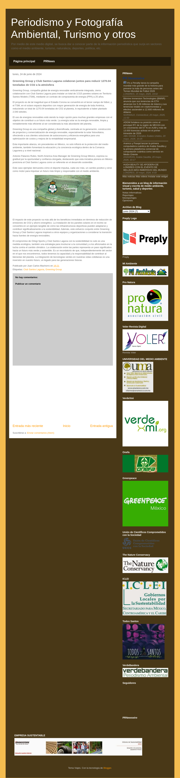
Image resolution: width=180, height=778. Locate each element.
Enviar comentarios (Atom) (40, 433)
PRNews (49, 61)
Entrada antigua (101, 426)
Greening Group (53, 269)
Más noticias (129, 176)
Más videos (141, 176)
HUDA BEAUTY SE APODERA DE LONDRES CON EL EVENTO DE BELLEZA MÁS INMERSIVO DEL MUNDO (145, 167)
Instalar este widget (158, 176)
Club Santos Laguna (33, 269)
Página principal (24, 61)
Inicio (66, 426)
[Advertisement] (63, 394)
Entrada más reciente (28, 426)
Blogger (107, 768)
